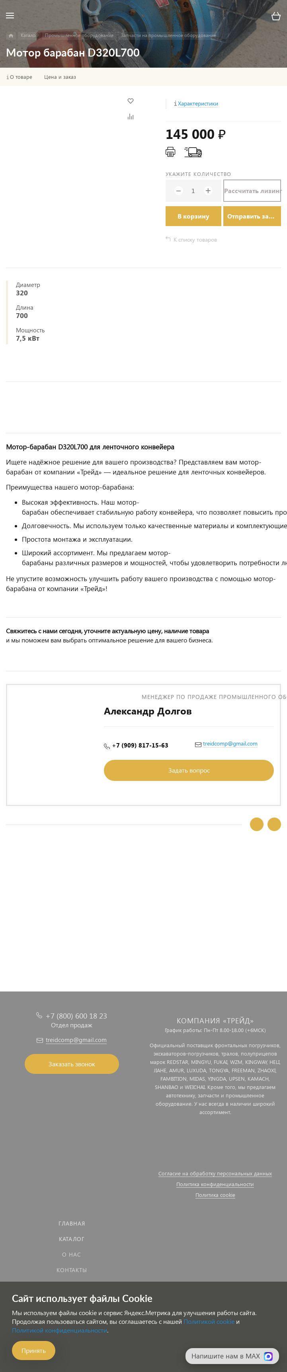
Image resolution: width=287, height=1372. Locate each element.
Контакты (72, 1270)
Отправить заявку (254, 216)
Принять (33, 1350)
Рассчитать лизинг (252, 190)
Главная (72, 1223)
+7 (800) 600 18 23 (76, 1016)
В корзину (193, 216)
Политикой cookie (209, 1321)
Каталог (72, 1239)
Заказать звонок (72, 1064)
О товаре (21, 77)
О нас (71, 1254)
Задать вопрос (189, 770)
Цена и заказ (60, 77)
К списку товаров (195, 239)
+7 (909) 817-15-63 (140, 745)
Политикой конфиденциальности (59, 1330)
